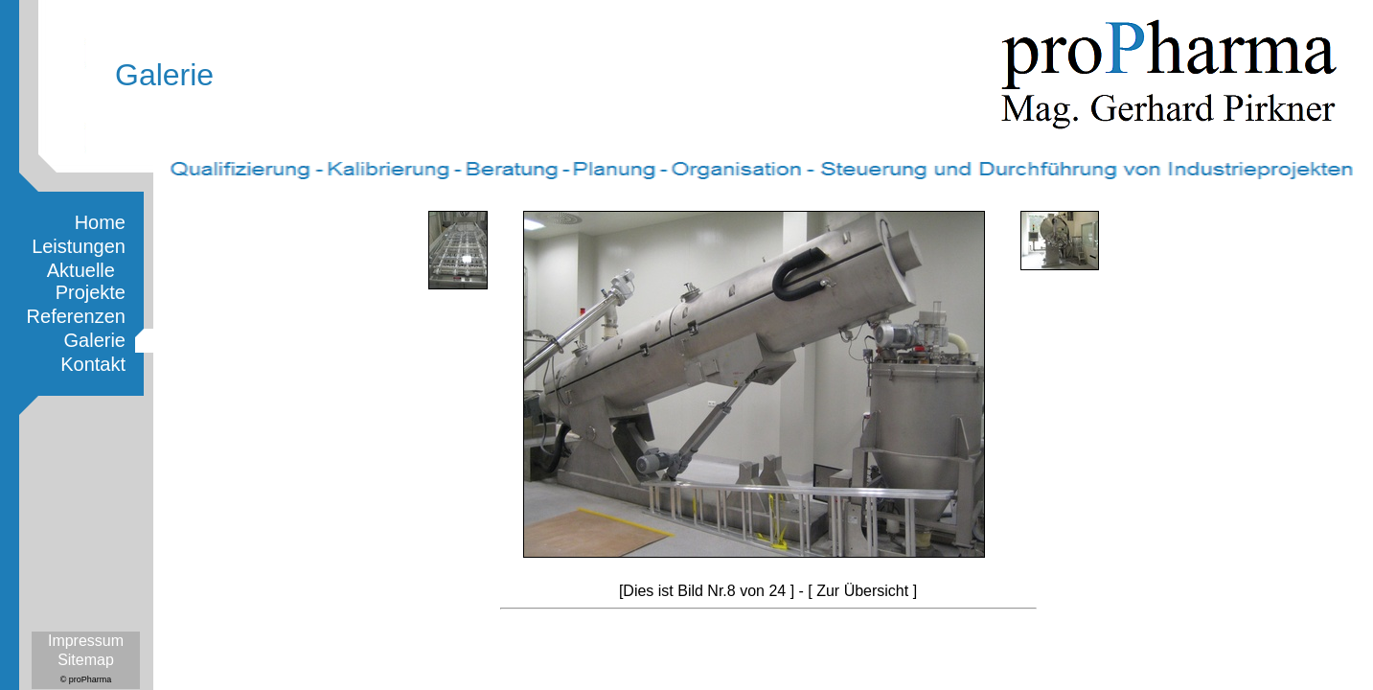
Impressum (86, 640)
